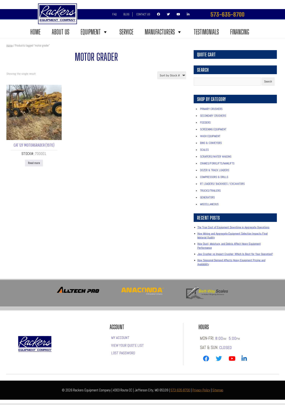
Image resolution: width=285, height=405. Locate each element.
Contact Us (143, 14)
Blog (126, 14)
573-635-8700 (227, 14)
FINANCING (239, 32)
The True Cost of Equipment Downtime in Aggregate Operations (233, 227)
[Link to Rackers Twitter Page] (219, 359)
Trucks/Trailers (210, 191)
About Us (60, 32)
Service (126, 32)
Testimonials (206, 32)
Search (268, 81)
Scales (204, 150)
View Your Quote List (127, 345)
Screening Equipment (213, 129)
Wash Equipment (210, 136)
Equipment (94, 32)
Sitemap (217, 390)
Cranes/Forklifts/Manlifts (217, 163)
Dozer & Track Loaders (214, 170)
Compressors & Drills (214, 177)
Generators (207, 197)
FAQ (114, 14)
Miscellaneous (209, 204)
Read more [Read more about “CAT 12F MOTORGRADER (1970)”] (34, 163)
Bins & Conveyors (211, 143)
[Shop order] (171, 75)
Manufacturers (163, 32)
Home (35, 32)
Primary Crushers (211, 109)
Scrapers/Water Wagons (215, 157)
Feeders (205, 122)
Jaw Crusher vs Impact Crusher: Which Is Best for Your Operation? (235, 254)
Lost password (123, 353)
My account (120, 337)
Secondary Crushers (213, 116)
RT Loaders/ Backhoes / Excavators (222, 184)
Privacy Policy (201, 390)
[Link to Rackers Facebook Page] (206, 359)
